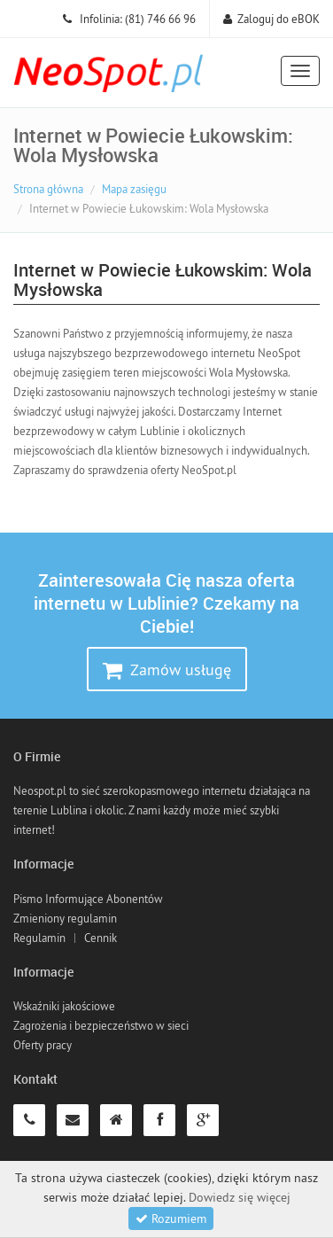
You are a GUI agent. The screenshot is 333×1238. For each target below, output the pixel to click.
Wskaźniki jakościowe (64, 1006)
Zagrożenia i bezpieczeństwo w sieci (101, 1025)
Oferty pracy (42, 1045)
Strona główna (48, 189)
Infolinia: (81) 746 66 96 (129, 19)
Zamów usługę (167, 670)
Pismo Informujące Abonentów (88, 899)
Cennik (100, 937)
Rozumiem (171, 1218)
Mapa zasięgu (134, 189)
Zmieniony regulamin (65, 918)
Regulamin (39, 937)
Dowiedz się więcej (239, 1197)
